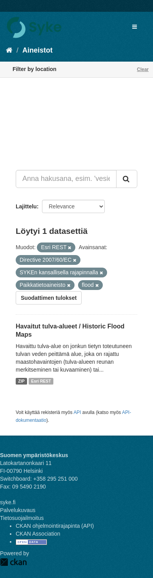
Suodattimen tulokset (48, 298)
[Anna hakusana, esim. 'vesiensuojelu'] (66, 179)
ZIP (21, 381)
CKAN (13, 562)
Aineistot (37, 50)
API (77, 412)
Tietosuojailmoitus (22, 518)
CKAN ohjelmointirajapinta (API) (55, 526)
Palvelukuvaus (17, 510)
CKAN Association (38, 534)
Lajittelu (26, 206)
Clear (143, 69)
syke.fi (8, 502)
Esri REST (41, 381)
